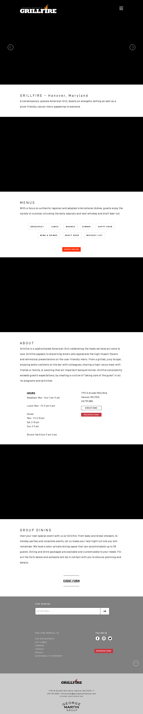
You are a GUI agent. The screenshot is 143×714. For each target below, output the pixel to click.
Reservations (91, 415)
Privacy (39, 652)
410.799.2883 (53, 694)
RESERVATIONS (103, 651)
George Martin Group (72, 706)
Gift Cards (41, 642)
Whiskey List (94, 235)
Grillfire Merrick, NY (47, 633)
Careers (39, 645)
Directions (91, 408)
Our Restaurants (44, 639)
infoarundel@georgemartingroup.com (78, 694)
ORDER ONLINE (71, 249)
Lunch (55, 227)
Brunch (70, 227)
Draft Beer (72, 235)
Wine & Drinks (49, 235)
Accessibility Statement (48, 656)
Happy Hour (105, 227)
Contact (39, 649)
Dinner (86, 227)
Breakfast (37, 227)
